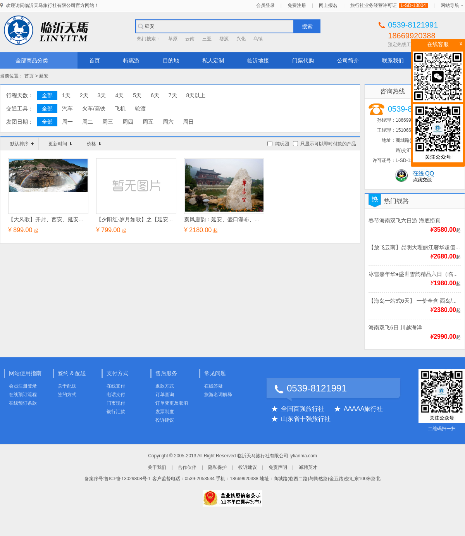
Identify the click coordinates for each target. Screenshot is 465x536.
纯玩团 (282, 143)
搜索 (307, 26)
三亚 (207, 38)
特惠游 (131, 60)
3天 (102, 95)
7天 (173, 95)
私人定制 (213, 60)
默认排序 (22, 143)
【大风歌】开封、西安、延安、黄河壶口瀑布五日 (67, 219)
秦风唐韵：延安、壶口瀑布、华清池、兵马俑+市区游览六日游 (259, 219)
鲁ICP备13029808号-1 (127, 478)
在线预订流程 (23, 394)
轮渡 (140, 108)
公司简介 (348, 60)
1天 (66, 95)
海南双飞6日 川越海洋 (395, 327)
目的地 (171, 60)
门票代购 (303, 60)
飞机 (120, 108)
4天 (119, 95)
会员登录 (265, 5)
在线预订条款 (23, 403)
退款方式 (164, 386)
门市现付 (116, 403)
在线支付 (116, 386)
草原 (172, 38)
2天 (84, 95)
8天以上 (196, 95)
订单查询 (164, 394)
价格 (94, 143)
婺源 (224, 38)
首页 (94, 60)
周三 (107, 122)
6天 (155, 95)
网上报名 (328, 5)
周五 (148, 122)
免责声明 (278, 467)
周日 (188, 122)
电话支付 (116, 394)
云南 (190, 38)
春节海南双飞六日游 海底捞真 (405, 220)
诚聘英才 (308, 467)
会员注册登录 (23, 386)
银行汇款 (116, 411)
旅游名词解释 (218, 394)
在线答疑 (213, 386)
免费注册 (297, 5)
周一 (67, 122)
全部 (47, 95)
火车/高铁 (93, 108)
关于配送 (67, 386)
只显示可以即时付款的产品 (328, 143)
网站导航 (450, 5)
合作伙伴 (187, 467)
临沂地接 (258, 60)
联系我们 (393, 60)
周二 (87, 122)
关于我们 (157, 467)
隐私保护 (217, 467)
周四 (127, 122)
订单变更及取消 (171, 403)
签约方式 (67, 394)
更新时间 (60, 143)
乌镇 (258, 38)
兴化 (241, 38)
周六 (168, 122)
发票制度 (164, 411)
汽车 (67, 108)
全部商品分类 (32, 60)
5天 (137, 95)
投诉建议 (164, 420)
